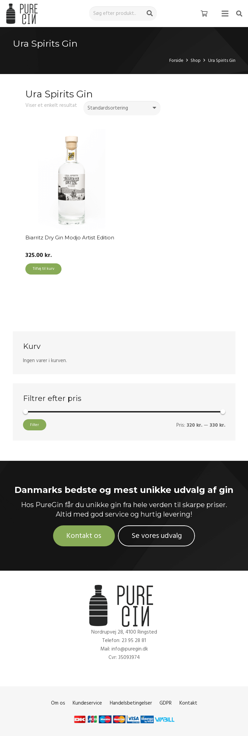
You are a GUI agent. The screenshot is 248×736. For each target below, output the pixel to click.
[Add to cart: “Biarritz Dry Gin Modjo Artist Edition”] (43, 269)
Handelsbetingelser (131, 703)
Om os (58, 703)
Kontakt (188, 703)
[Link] (23, 14)
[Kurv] (204, 13)
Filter (34, 425)
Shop (196, 60)
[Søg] (150, 13)
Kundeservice (87, 703)
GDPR (165, 703)
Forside (176, 60)
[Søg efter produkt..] (123, 13)
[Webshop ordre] (121, 108)
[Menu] (225, 13)
